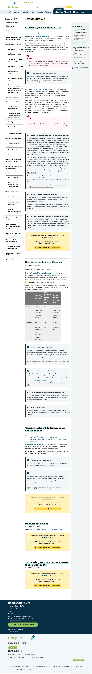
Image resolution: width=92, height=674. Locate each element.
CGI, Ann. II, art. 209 (62, 440)
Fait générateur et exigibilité (13, 145)
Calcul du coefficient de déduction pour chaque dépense (81, 49)
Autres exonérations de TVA (15, 80)
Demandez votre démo (23, 626)
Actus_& (48, 13)
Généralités (11, 197)
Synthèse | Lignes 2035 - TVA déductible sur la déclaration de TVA (80, 68)
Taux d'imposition (13, 156)
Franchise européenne (15, 134)
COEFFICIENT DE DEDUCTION (33, 453)
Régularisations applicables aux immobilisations (13, 185)
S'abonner (80, 7)
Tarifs (45, 2)
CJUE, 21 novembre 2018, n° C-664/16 (37, 113)
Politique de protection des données (72, 667)
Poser (78, 13)
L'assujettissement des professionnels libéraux (13, 39)
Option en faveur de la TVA (15, 129)
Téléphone (11, 615)
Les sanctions (10, 261)
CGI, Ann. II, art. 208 (44, 530)
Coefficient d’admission (39, 455)
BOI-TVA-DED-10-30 (44, 270)
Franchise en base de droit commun (14, 108)
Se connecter (72, 7)
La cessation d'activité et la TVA (14, 255)
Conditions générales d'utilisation (41, 667)
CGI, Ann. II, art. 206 (50, 440)
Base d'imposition (13, 151)
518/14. (35, 147)
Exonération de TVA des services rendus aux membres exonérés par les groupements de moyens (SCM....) (15, 89)
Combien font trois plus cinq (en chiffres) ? (20, 617)
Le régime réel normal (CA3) (13, 235)
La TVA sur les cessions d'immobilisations (13, 161)
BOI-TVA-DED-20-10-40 (37, 440)
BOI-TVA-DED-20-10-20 (37, 438)
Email (9, 612)
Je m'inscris (78, 661)
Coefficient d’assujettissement (52, 453)
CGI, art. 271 (34, 34)
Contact (38, 2)
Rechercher (23, 7)
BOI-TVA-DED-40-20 (56, 530)
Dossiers (40, 13)
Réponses (68, 13)
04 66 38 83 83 (28, 2)
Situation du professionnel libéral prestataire (14, 203)
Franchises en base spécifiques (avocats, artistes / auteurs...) (14, 116)
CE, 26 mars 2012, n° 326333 (54, 166)
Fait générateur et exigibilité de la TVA (45, 283)
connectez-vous (47, 238)
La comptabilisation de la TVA (14, 220)
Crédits (11, 670)
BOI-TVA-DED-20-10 (44, 437)
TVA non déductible (14, 179)
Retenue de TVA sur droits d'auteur (14, 248)
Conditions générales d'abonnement (19, 667)
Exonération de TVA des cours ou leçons (15, 61)
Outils (59, 13)
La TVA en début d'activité (14, 98)
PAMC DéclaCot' (57, 2)
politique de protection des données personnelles (32, 658)
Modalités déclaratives (78, 61)
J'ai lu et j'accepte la (22, 620)
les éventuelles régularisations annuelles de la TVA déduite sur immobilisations (48, 483)
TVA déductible (77, 27)
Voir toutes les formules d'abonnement (47, 248)
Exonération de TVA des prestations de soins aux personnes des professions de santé (15, 53)
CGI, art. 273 (34, 437)
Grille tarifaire (56, 667)
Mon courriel (11, 655)
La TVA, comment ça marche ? (12, 33)
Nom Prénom (12, 610)
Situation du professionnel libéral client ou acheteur (14, 212)
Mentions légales (20, 670)
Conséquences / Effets (15, 123)
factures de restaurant (60, 186)
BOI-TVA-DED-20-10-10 (57, 437)
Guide (10, 13)
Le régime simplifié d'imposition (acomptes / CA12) (14, 227)
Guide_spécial (26, 13)
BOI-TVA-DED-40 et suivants (46, 34)
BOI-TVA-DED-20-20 (36, 442)
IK (49, 2)
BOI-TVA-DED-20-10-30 (51, 438)
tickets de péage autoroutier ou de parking (41, 188)
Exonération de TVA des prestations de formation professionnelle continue (15, 71)
